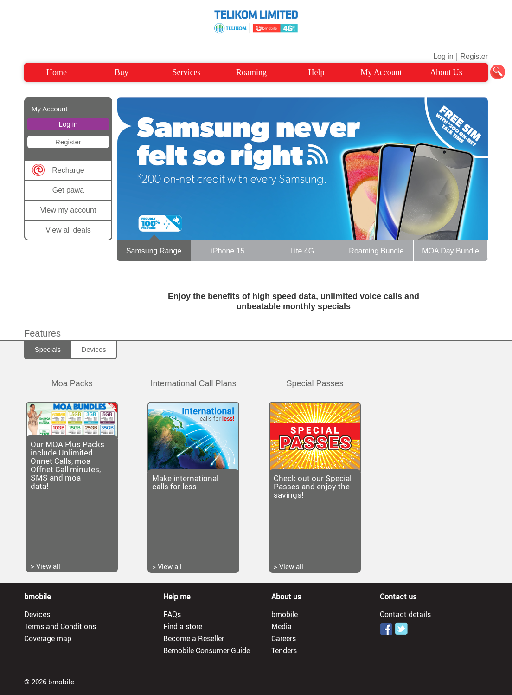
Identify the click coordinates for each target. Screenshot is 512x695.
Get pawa (68, 190)
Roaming (251, 72)
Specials (48, 349)
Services (187, 72)
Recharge (68, 170)
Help (316, 72)
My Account (381, 72)
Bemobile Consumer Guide (206, 650)
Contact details (405, 614)
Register (474, 56)
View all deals (68, 230)
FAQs (172, 614)
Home (56, 72)
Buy (121, 72)
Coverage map (47, 638)
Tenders (284, 650)
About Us (446, 72)
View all (48, 566)
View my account (68, 210)
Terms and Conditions (60, 626)
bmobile (284, 614)
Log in (443, 56)
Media (281, 626)
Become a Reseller (193, 638)
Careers (283, 638)
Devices (93, 349)
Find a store (182, 626)
